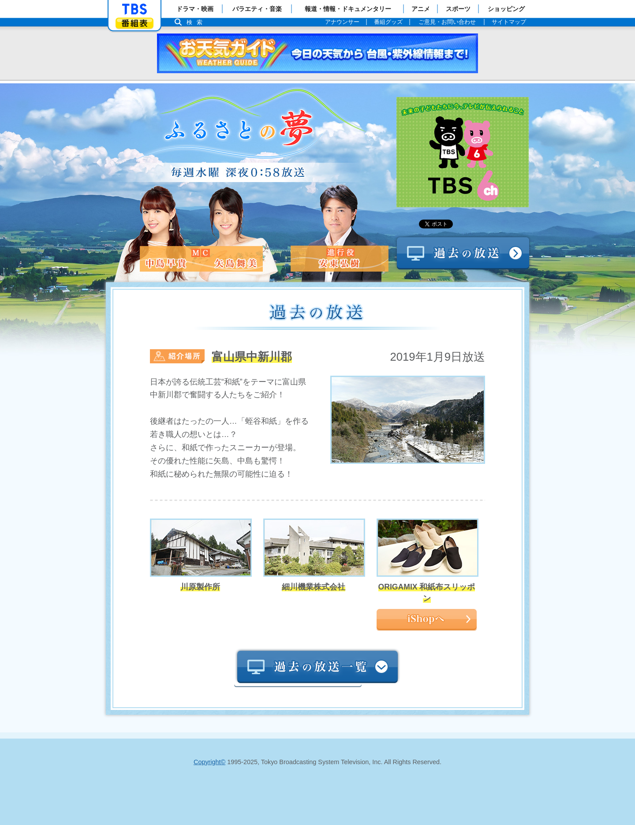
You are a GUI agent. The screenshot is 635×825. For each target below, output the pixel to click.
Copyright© (209, 761)
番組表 (134, 23)
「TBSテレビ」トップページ (134, 9)
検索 (197, 22)
